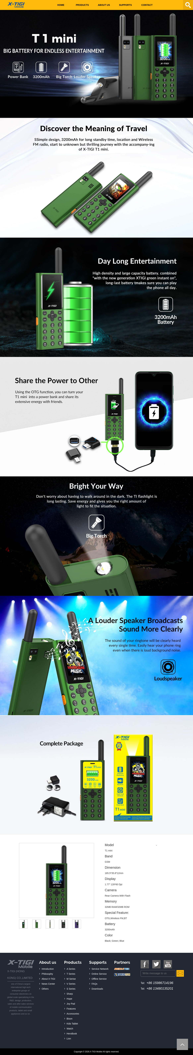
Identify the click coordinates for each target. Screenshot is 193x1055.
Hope (69, 998)
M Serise (71, 979)
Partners (122, 962)
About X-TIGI (48, 979)
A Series (71, 969)
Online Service (99, 974)
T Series (71, 974)
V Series (71, 983)
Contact (146, 5)
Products (82, 5)
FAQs (94, 983)
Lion (69, 1038)
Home (60, 5)
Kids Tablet (72, 1023)
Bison (69, 1018)
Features (71, 1008)
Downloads (97, 988)
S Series (71, 988)
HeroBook (72, 1033)
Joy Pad (71, 1003)
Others (45, 988)
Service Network (100, 969)
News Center (48, 983)
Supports (125, 5)
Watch (70, 1028)
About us (104, 5)
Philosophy (47, 974)
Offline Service (99, 979)
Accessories (73, 1013)
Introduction (48, 969)
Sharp (70, 993)
